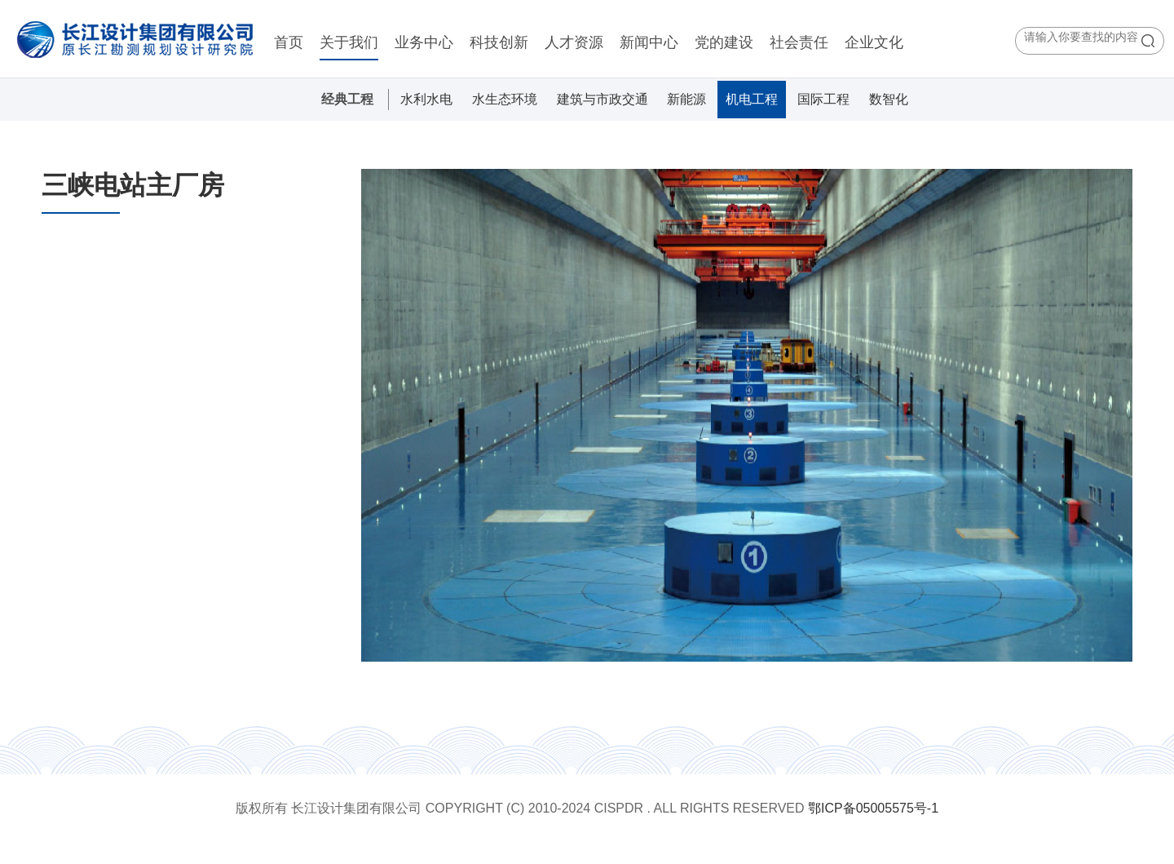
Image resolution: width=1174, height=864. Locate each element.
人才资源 (574, 42)
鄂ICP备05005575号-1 (873, 808)
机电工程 (752, 99)
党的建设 (724, 42)
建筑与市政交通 (602, 99)
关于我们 (349, 42)
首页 (288, 42)
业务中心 (424, 42)
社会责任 (799, 42)
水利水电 (426, 99)
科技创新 (499, 42)
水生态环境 (504, 99)
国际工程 (823, 99)
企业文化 (874, 42)
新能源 (686, 99)
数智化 (888, 99)
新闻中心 (649, 42)
